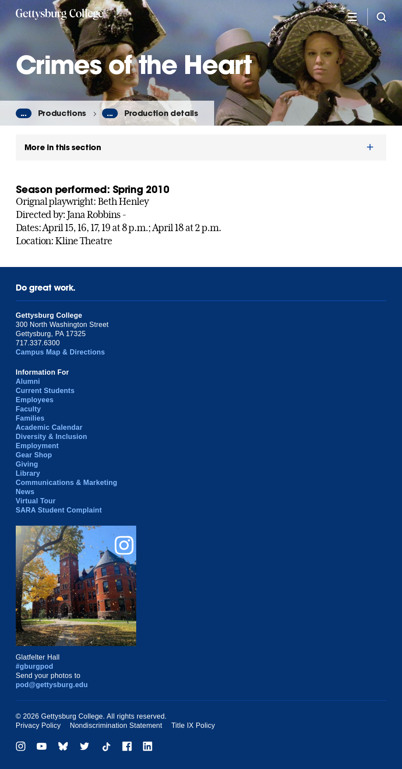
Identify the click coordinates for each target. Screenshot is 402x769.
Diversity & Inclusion (51, 436)
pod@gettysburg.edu (52, 684)
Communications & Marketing (66, 482)
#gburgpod (34, 666)
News (25, 491)
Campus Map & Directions (60, 352)
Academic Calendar (49, 427)
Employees (35, 400)
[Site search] (381, 16)
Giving (27, 464)
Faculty (28, 409)
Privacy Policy (38, 725)
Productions (62, 113)
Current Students (45, 390)
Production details (161, 113)
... (24, 113)
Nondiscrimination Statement (116, 725)
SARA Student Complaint (59, 510)
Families (30, 418)
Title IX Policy (193, 725)
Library (28, 473)
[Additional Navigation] (352, 16)
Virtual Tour (36, 501)
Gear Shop (34, 455)
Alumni (28, 381)
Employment (37, 445)
